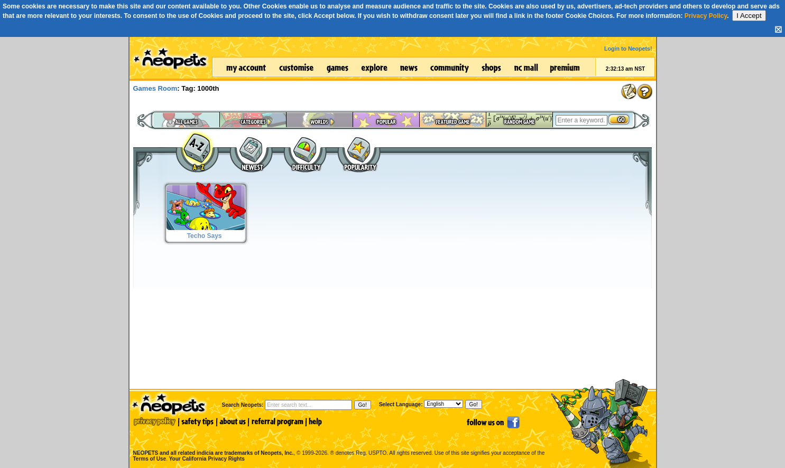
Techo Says (204, 236)
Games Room (155, 88)
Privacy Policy (706, 16)
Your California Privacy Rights (207, 459)
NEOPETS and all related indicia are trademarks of (212, 442)
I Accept (748, 16)
